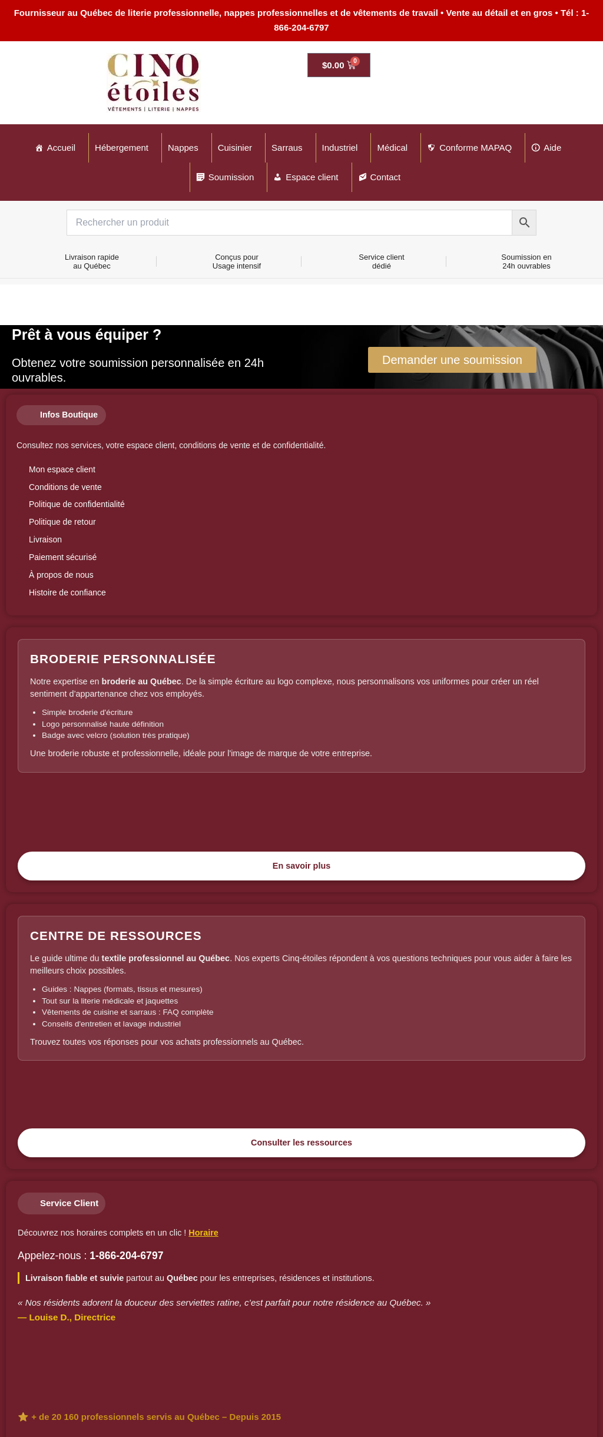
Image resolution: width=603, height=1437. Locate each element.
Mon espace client (62, 469)
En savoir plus (301, 865)
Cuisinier (235, 148)
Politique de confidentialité (77, 504)
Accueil (61, 148)
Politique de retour (62, 522)
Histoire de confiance (67, 592)
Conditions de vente (65, 487)
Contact (385, 177)
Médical (392, 148)
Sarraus (287, 148)
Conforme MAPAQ (475, 148)
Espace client (312, 177)
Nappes (183, 148)
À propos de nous (61, 575)
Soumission (231, 177)
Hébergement (121, 148)
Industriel (340, 148)
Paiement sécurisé (63, 557)
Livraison (45, 539)
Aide (552, 148)
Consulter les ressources (301, 1142)
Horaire (203, 1232)
